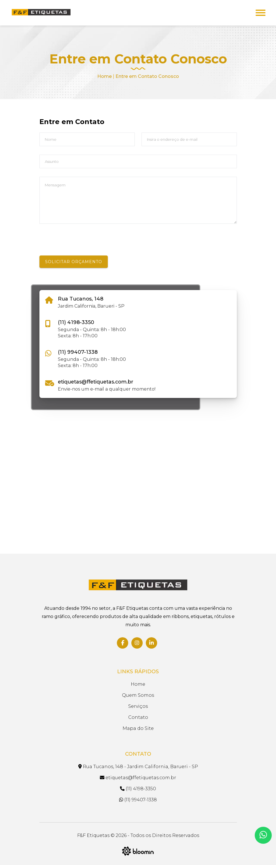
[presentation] (82, 244)
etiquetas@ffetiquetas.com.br (95, 382)
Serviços (138, 706)
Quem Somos (138, 695)
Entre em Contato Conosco (147, 76)
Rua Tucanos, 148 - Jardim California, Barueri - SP (138, 766)
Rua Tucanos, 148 (80, 299)
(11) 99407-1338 (78, 352)
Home (104, 76)
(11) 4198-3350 (76, 322)
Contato (138, 717)
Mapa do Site (138, 728)
